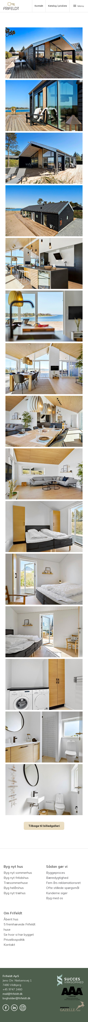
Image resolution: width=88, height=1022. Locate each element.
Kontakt (9, 945)
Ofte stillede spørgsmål (62, 888)
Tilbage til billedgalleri (44, 825)
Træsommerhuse (16, 883)
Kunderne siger (56, 893)
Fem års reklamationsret (63, 883)
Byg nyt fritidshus (16, 878)
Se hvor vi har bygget (19, 934)
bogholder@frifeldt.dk (16, 998)
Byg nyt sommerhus (18, 873)
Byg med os (54, 898)
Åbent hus (11, 919)
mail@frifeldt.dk (13, 993)
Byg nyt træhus (15, 893)
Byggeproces (55, 873)
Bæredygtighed (57, 878)
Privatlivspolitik (14, 940)
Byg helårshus (14, 888)
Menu (78, 6)
